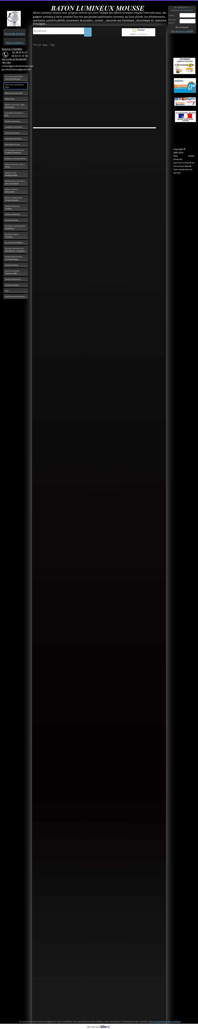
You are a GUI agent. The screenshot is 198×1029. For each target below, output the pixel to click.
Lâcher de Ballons (12, 214)
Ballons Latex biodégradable (11, 173)
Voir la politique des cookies (165, 1021)
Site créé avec (100, 1027)
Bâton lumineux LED (13, 93)
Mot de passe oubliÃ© (182, 31)
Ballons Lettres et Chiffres (12, 207)
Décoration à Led (12, 144)
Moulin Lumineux (12, 121)
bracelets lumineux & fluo (14, 114)
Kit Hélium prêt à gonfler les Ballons (15, 227)
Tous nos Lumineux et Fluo (14, 85)
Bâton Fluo (9, 98)
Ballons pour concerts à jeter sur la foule (15, 182)
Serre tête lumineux (13, 138)
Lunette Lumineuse (13, 127)
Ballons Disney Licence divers (15, 165)
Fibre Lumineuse (12, 133)
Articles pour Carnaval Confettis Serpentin (14, 151)
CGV (7, 290)
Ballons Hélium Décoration (11, 190)
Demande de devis (15, 33)
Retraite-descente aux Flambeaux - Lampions (15, 249)
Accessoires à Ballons (14, 242)
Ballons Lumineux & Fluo (15, 158)
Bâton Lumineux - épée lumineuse (15, 105)
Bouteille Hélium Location (12, 235)
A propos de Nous (12, 285)
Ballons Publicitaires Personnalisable (13, 198)
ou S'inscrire (186, 10)
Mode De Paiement (13, 279)
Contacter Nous (11, 265)
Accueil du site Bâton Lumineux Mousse (14, 77)
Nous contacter (15, 42)
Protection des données (15, 296)
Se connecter (182, 27)
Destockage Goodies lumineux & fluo (13, 257)
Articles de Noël (11, 220)
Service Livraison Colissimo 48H (12, 272)
